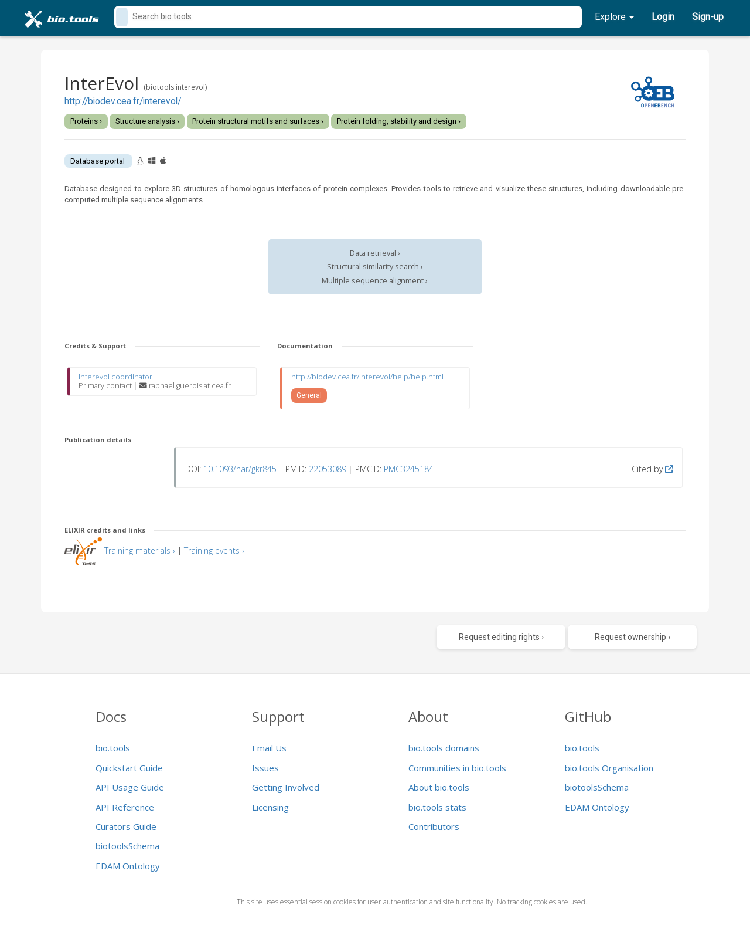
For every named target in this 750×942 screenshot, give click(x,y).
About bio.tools (438, 787)
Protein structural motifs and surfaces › (257, 121)
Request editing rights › (501, 637)
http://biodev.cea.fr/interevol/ (122, 101)
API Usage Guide (130, 787)
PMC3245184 (409, 469)
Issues (265, 768)
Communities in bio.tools (457, 768)
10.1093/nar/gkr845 (240, 469)
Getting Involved (285, 787)
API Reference (125, 807)
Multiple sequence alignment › (375, 281)
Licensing (270, 807)
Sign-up (708, 16)
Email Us (269, 748)
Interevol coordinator (115, 377)
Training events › (214, 550)
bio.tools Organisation (609, 768)
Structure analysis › (147, 121)
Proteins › (86, 121)
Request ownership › (632, 637)
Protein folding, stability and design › (399, 121)
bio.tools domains (443, 748)
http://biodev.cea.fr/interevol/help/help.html (367, 377)
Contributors (433, 826)
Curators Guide (126, 826)
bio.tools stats (437, 807)
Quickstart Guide (129, 768)
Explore (614, 16)
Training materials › (139, 550)
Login (663, 16)
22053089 (327, 469)
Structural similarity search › (375, 267)
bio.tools (113, 748)
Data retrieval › (375, 253)
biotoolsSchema (127, 846)
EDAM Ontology (128, 866)
